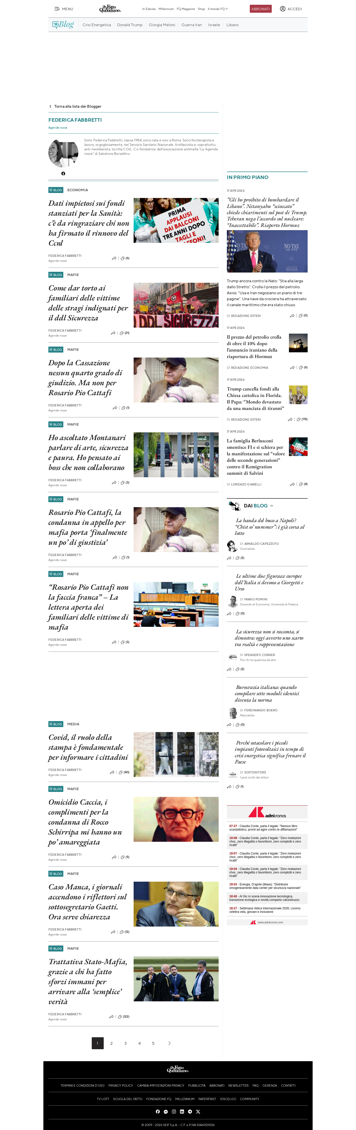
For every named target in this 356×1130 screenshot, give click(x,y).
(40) (124, 772)
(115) (302, 419)
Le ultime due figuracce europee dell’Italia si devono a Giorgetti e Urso (269, 582)
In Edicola (149, 8)
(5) (125, 857)
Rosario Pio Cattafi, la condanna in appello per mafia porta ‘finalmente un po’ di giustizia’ (87, 527)
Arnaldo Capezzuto (259, 544)
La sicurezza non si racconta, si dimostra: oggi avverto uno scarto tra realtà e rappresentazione (269, 638)
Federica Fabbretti (65, 256)
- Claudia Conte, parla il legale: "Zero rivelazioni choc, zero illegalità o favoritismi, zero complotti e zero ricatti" (265, 841)
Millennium (166, 8)
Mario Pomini (253, 599)
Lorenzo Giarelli (244, 484)
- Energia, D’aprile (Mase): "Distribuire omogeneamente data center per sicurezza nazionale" (265, 886)
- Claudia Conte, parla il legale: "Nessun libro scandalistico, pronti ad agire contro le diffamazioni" (263, 827)
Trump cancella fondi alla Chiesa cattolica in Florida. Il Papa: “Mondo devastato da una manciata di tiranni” (255, 398)
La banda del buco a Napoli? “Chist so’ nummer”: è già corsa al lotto (270, 527)
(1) (125, 408)
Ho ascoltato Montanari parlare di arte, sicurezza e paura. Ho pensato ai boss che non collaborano (88, 452)
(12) (125, 932)
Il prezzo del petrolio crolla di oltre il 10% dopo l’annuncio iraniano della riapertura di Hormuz (254, 347)
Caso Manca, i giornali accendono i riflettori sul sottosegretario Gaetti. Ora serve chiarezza (87, 901)
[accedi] (291, 8)
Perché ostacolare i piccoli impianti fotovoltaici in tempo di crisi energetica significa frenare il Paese (270, 752)
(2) (240, 558)
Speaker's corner (257, 655)
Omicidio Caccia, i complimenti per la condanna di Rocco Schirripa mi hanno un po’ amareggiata (85, 822)
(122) (124, 1017)
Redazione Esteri (244, 316)
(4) (303, 484)
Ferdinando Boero (259, 710)
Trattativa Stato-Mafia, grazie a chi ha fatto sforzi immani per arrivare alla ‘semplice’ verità (87, 981)
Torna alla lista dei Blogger (74, 106)
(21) (125, 333)
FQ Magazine (186, 8)
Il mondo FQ (218, 9)
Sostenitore (253, 772)
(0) (303, 316)
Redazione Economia (247, 368)
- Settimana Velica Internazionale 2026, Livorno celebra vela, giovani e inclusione (265, 910)
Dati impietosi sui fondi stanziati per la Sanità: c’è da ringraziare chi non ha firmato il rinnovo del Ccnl (88, 223)
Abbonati (261, 8)
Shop (201, 8)
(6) (125, 258)
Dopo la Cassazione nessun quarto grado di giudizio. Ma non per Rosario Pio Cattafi (85, 377)
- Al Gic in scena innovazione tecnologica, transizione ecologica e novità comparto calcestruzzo (264, 898)
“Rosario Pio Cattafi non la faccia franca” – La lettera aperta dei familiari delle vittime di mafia (88, 607)
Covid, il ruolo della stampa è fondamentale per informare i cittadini (88, 747)
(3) (125, 483)
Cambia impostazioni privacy (160, 1085)
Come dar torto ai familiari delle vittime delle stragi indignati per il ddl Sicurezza (88, 302)
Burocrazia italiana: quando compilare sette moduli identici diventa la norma (267, 693)
